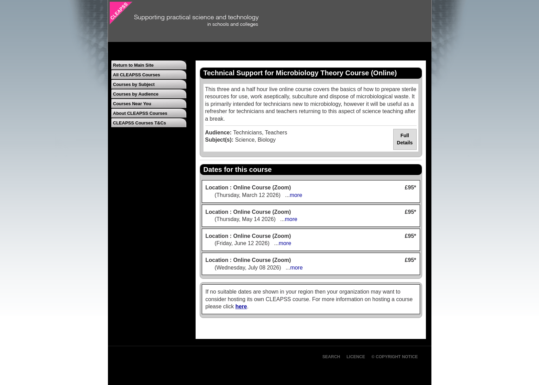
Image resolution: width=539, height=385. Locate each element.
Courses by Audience (135, 94)
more (296, 195)
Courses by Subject (134, 84)
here (241, 306)
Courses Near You (132, 103)
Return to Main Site (133, 65)
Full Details (405, 139)
